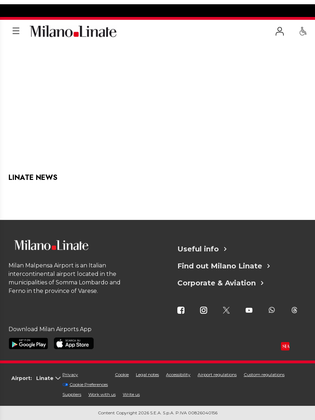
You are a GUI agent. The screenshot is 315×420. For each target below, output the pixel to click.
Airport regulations (217, 374)
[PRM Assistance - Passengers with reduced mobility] (302, 31)
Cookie (122, 374)
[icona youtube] (249, 310)
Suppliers (71, 394)
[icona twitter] (226, 310)
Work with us (102, 394)
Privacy (70, 374)
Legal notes (147, 374)
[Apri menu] (16, 31)
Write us (131, 394)
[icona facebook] (180, 310)
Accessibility (178, 374)
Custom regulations (264, 374)
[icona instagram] (203, 310)
